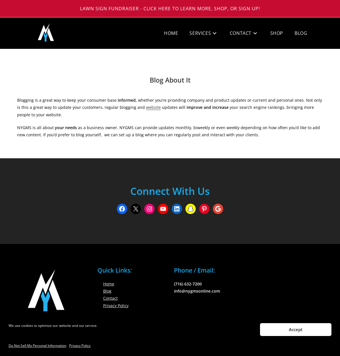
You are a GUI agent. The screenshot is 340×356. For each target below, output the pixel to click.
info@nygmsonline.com (197, 291)
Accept (296, 329)
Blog (107, 291)
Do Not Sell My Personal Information (37, 345)
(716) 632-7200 (188, 284)
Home (108, 284)
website (153, 107)
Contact (110, 298)
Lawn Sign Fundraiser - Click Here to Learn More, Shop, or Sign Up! (170, 8)
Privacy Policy (80, 345)
